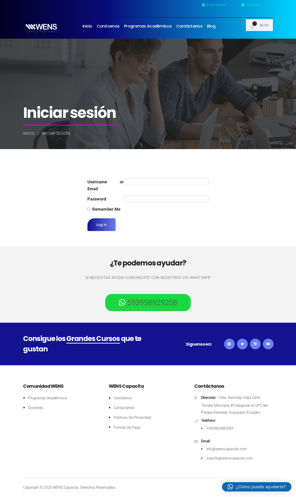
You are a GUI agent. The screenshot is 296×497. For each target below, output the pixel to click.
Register (250, 4)
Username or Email (105, 185)
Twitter (242, 344)
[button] (256, 486)
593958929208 (151, 302)
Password (96, 199)
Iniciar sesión (214, 4)
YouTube (268, 344)
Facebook (229, 344)
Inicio (29, 133)
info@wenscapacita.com (226, 449)
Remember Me (106, 209)
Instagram (255, 344)
